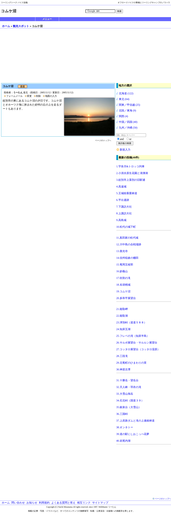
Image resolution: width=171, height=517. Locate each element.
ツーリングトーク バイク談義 (14, 2)
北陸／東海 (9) (127, 110)
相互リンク (84, 502)
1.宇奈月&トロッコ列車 (130, 166)
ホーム (6, 26)
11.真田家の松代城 (127, 237)
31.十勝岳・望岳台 (127, 380)
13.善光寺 (122, 251)
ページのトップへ (103, 140)
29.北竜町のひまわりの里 (131, 362)
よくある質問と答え (63, 502)
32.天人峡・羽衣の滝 (128, 387)
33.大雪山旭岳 (124, 393)
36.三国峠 (122, 413)
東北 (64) (124, 99)
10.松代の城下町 (126, 226)
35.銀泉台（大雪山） (128, 407)
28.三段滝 (122, 356)
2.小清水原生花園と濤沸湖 (132, 173)
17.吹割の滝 (123, 278)
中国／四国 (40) (128, 121)
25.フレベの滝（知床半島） (132, 335)
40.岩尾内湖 (123, 440)
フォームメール (14, 96)
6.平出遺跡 (122, 200)
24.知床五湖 (123, 329)
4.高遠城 (121, 186)
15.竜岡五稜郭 (124, 264)
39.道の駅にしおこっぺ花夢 (132, 434)
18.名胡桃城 (123, 284)
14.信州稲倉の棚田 (127, 257)
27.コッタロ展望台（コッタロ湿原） (138, 349)
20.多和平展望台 (126, 298)
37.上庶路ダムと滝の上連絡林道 (135, 420)
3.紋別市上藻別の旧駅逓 (130, 179)
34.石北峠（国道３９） (130, 400)
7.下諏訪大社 (124, 206)
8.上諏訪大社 (124, 213)
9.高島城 (121, 220)
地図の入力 (51, 96)
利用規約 (44, 502)
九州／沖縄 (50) (128, 127)
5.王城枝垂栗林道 (126, 193)
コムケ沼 (8, 86)
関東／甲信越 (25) (129, 104)
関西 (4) (123, 116)
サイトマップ (100, 502)
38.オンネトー (124, 427)
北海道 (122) (126, 93)
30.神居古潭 (123, 369)
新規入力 (125, 149)
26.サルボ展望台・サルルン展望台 (136, 342)
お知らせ (31, 502)
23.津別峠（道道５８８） (131, 322)
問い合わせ (18, 502)
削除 (38, 96)
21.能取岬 (122, 309)
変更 (29, 96)
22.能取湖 (122, 315)
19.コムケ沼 (123, 291)
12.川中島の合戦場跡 (128, 244)
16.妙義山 (122, 271)
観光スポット (21, 26)
